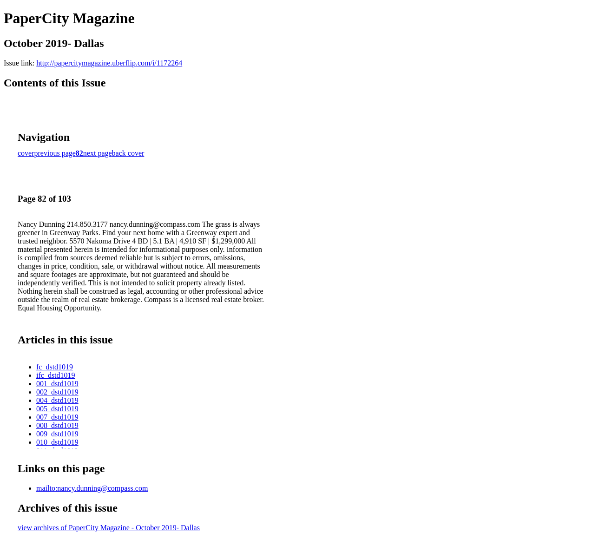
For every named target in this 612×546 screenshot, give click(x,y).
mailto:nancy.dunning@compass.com (92, 488)
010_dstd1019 (57, 442)
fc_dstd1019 (54, 367)
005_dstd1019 (57, 409)
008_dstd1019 (57, 425)
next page (97, 153)
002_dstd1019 (57, 392)
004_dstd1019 (57, 400)
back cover (128, 153)
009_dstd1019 (57, 434)
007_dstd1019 (57, 417)
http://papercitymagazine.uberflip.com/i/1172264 (109, 63)
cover (26, 153)
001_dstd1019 (57, 384)
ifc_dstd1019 (55, 375)
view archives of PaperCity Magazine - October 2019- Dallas (109, 528)
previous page (55, 153)
